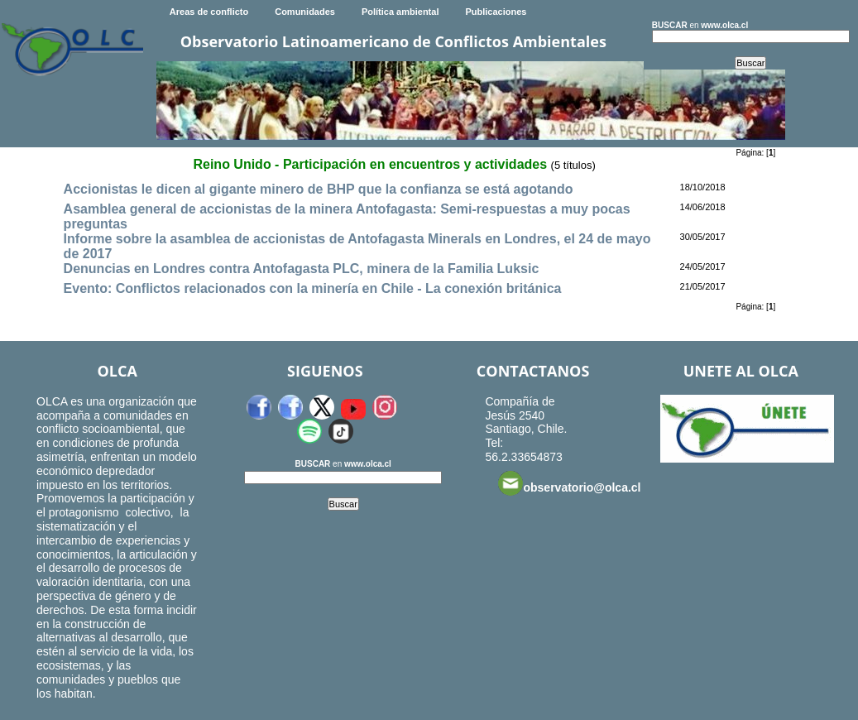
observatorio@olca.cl (569, 483)
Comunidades (305, 12)
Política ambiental (400, 12)
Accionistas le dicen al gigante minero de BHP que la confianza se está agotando (318, 189)
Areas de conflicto (209, 12)
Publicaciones (495, 12)
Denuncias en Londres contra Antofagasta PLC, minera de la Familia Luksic (301, 269)
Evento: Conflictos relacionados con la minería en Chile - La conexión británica (313, 288)
